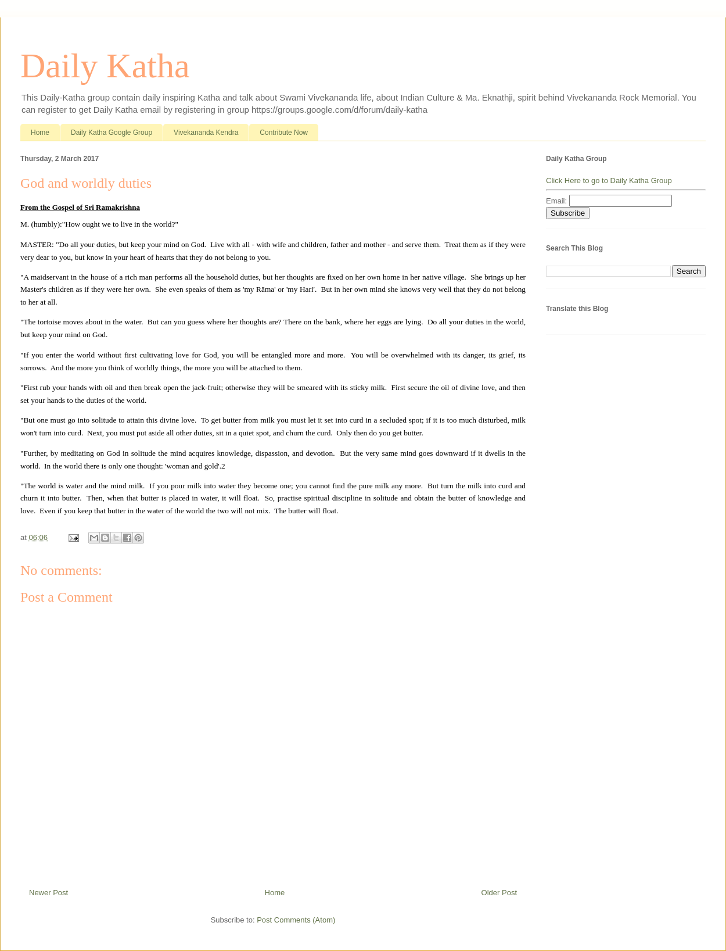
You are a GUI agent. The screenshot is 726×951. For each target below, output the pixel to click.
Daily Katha (105, 66)
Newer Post (48, 892)
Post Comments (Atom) (296, 920)
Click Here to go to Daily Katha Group (609, 180)
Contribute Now (284, 132)
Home (40, 132)
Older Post (499, 892)
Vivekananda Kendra (206, 132)
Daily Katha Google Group (111, 132)
